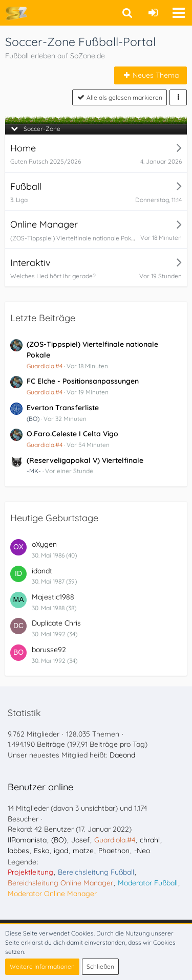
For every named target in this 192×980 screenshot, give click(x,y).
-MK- (34, 471)
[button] (178, 13)
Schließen (100, 966)
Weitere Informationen (42, 966)
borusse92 (49, 649)
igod (61, 850)
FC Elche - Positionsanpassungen (83, 381)
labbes (18, 850)
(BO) (33, 418)
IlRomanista (27, 839)
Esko (41, 850)
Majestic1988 (53, 597)
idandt (42, 570)
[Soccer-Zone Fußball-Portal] (16, 13)
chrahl (150, 839)
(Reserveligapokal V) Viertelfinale (85, 460)
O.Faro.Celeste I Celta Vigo (72, 433)
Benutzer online (40, 787)
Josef (80, 839)
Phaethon (114, 850)
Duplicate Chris (56, 623)
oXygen (44, 544)
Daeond (122, 755)
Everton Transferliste (63, 407)
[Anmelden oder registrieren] (153, 13)
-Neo (142, 850)
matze (83, 850)
